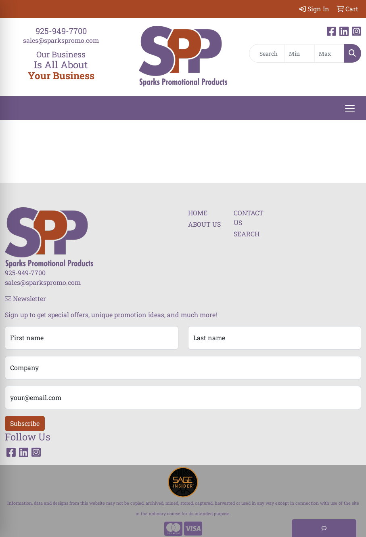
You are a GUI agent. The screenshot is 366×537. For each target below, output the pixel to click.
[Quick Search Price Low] (299, 53)
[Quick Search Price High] (329, 53)
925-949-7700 (61, 30)
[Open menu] (350, 108)
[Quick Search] (267, 53)
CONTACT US (249, 217)
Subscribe (25, 423)
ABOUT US (204, 224)
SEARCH (246, 234)
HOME (197, 212)
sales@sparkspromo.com (61, 40)
